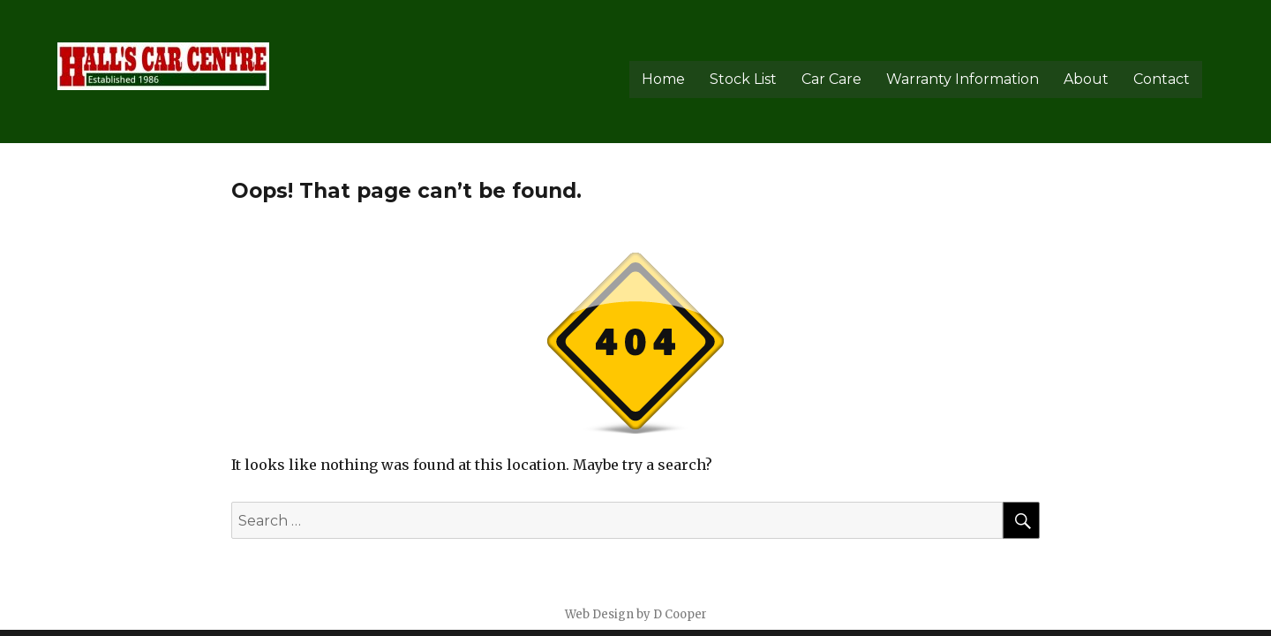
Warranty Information (962, 79)
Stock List (743, 79)
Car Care (831, 79)
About (1086, 79)
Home (663, 79)
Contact (1161, 79)
